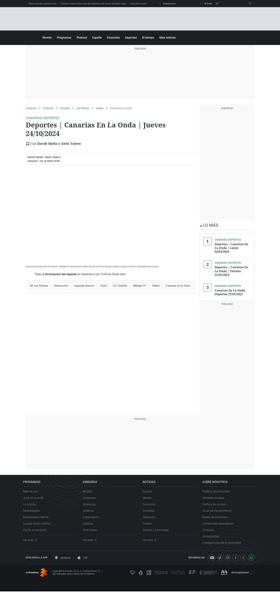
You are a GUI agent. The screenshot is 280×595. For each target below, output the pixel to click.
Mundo (149, 499)
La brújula (32, 505)
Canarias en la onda (121, 108)
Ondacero (31, 108)
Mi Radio (206, 3)
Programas (64, 37)
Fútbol (149, 285)
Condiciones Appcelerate (220, 524)
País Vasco (93, 531)
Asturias (91, 524)
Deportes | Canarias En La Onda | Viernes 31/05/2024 (231, 270)
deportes (193, 285)
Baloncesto (59, 285)
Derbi (99, 285)
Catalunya (92, 499)
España (97, 37)
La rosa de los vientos (39, 524)
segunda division (81, 285)
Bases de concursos (217, 518)
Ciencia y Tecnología (158, 531)
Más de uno (33, 492)
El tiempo (148, 37)
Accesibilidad (213, 537)
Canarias (65, 108)
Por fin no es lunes (37, 531)
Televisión (151, 518)
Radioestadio (34, 511)
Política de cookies (217, 505)
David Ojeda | (36, 157)
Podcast (82, 37)
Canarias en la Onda (170, 285)
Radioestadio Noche (38, 518)
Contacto (211, 531)
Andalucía (92, 505)
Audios (99, 108)
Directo (47, 37)
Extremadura (94, 518)
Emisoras (48, 108)
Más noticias (167, 37)
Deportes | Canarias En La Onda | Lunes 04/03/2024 (231, 247)
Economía (113, 37)
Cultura (149, 524)
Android (62, 561)
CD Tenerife (114, 285)
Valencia (91, 511)
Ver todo (32, 541)
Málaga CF (133, 285)
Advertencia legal (216, 499)
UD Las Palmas (38, 285)
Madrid (90, 492)
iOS (83, 561)
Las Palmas (82, 108)
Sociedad (151, 511)
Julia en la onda (36, 499)
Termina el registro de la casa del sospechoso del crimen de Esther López (93, 4)
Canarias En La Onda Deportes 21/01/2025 (230, 291)
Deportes (131, 37)
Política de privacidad (218, 492)
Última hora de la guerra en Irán (42, 4)
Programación (167, 3)
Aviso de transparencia (219, 511)
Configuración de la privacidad (224, 544)
